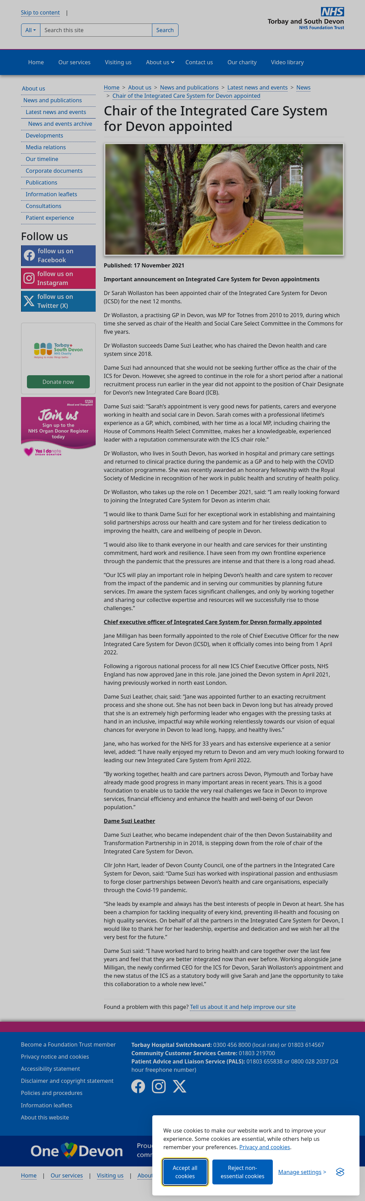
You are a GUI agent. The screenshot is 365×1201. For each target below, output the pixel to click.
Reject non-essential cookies (243, 1172)
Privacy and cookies (264, 1147)
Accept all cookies (185, 1172)
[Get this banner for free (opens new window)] (340, 1172)
